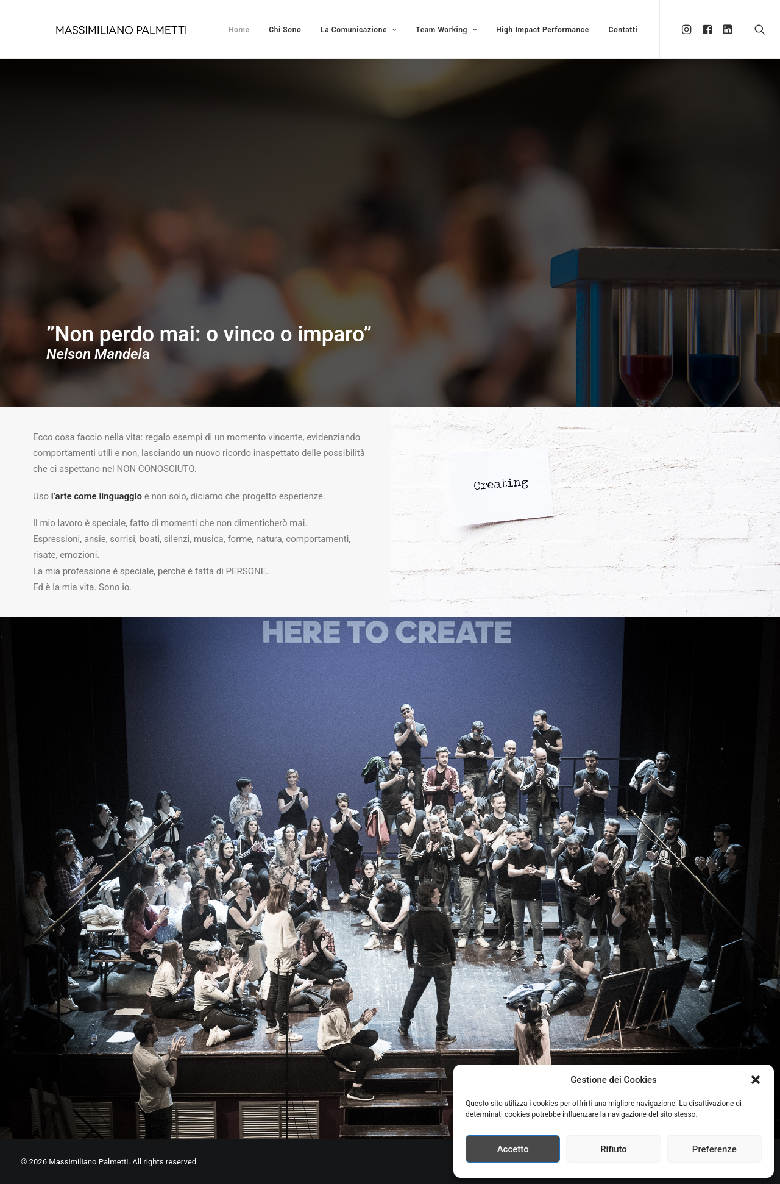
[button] (756, 1080)
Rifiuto (613, 1149)
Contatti (622, 30)
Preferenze (714, 1149)
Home (239, 30)
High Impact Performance (542, 30)
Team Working (446, 30)
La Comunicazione (358, 30)
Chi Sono (285, 30)
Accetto (513, 1149)
